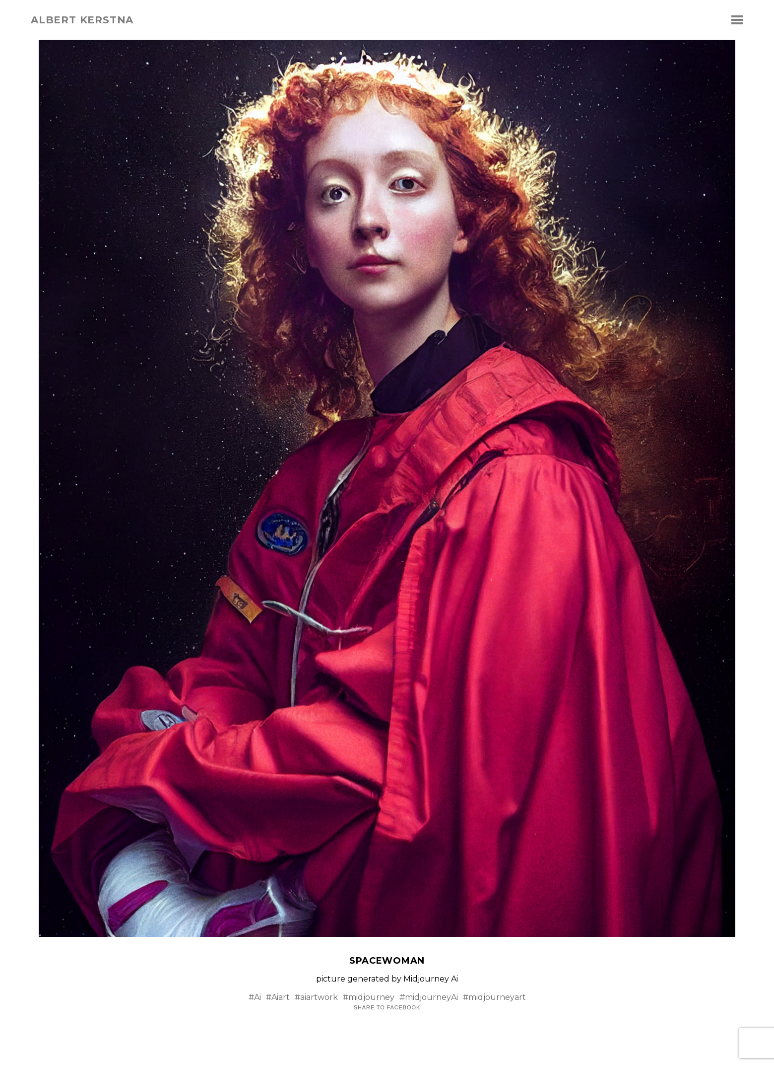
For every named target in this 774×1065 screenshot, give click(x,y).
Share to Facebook (387, 1007)
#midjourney (368, 997)
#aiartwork (316, 997)
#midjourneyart (494, 997)
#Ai (255, 997)
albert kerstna (82, 20)
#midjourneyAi (428, 997)
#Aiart (278, 997)
